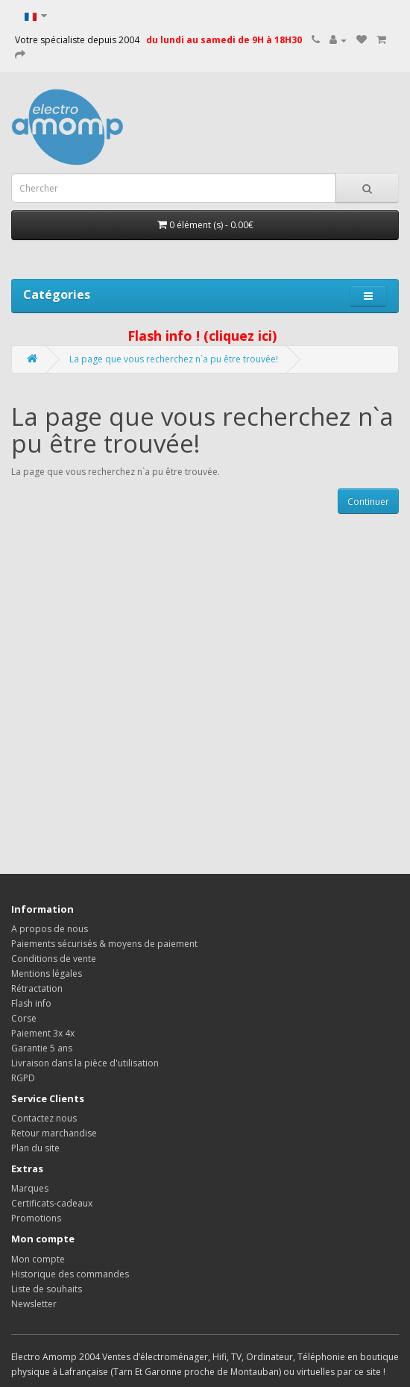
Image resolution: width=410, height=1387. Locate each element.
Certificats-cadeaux (51, 1203)
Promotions (36, 1218)
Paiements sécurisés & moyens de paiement (104, 943)
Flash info (31, 1003)
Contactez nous (44, 1118)
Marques (29, 1188)
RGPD (23, 1078)
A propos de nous (49, 928)
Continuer (368, 501)
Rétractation (37, 988)
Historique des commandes (70, 1274)
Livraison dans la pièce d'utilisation (85, 1063)
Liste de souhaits (46, 1289)
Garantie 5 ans (41, 1048)
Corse (24, 1018)
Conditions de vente (53, 958)
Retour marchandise (54, 1133)
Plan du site (35, 1148)
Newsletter (34, 1304)
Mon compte (38, 1259)
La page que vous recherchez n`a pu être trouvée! (173, 359)
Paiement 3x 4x (43, 1033)
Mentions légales (46, 973)
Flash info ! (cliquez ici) (202, 336)
